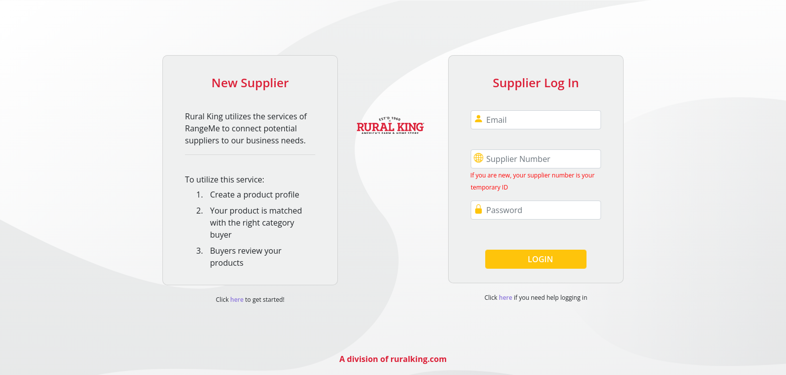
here (236, 299)
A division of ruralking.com (393, 358)
